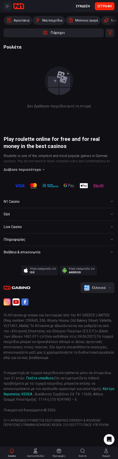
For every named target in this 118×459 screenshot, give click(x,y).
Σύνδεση (83, 6)
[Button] (8, 6)
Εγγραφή (105, 6)
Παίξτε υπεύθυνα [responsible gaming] (39, 378)
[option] (18, 20)
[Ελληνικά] (97, 287)
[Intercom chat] (109, 439)
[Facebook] (24, 301)
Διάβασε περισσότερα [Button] (25, 169)
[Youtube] (16, 301)
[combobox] (97, 287)
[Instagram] (7, 301)
